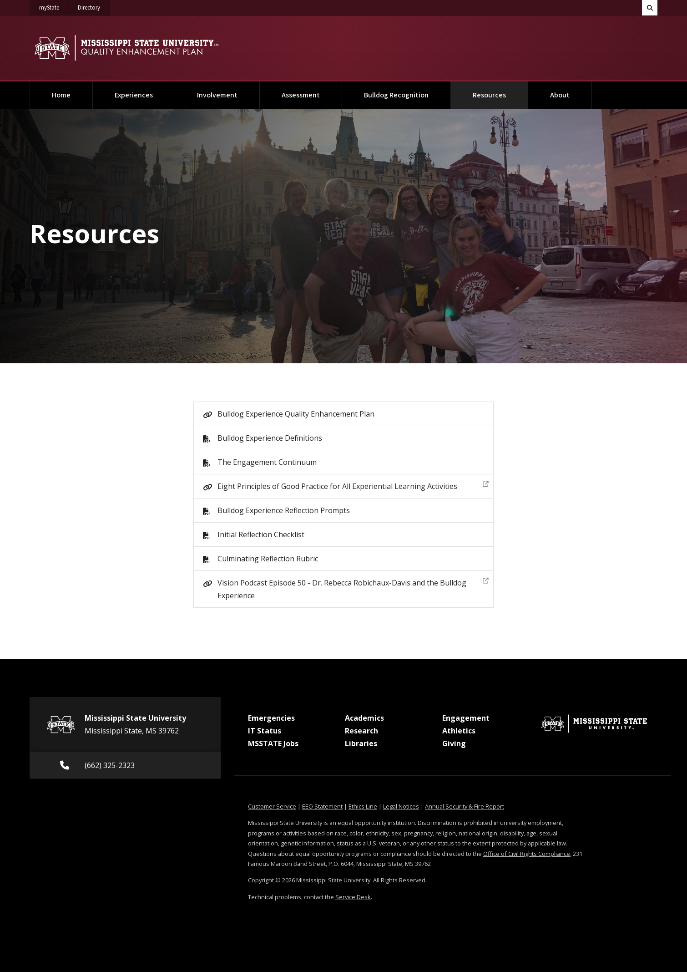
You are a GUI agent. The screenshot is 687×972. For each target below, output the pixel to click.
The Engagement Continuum (267, 462)
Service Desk (353, 897)
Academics (364, 718)
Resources (500, 90)
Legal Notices (401, 806)
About (560, 95)
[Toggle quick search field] (649, 7)
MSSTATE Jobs (273, 743)
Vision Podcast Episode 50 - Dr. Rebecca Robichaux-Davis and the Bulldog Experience (353, 588)
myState (54, 6)
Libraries (361, 743)
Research (361, 731)
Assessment (301, 95)
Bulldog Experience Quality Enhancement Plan (295, 414)
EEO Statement (322, 806)
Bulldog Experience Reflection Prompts (283, 510)
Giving (454, 743)
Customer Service (272, 806)
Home (61, 95)
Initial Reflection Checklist (260, 534)
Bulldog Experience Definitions (269, 438)
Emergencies (271, 718)
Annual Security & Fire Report (464, 806)
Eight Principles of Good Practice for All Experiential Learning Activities (353, 485)
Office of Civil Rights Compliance (526, 854)
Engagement (466, 718)
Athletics (458, 731)
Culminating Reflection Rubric (267, 559)
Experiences (134, 95)
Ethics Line (363, 806)
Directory (94, 6)
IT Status (264, 731)
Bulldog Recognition (396, 95)
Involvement (217, 95)
